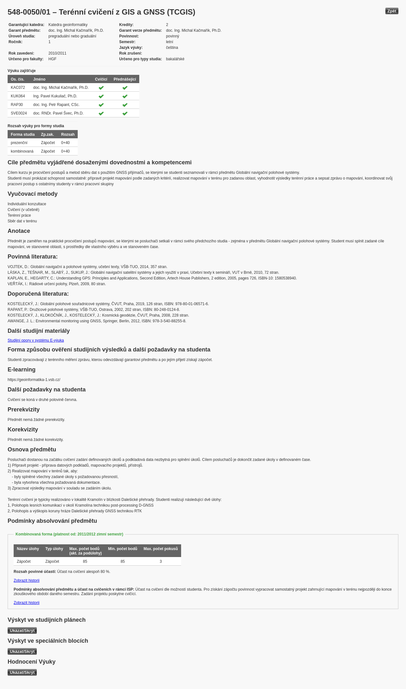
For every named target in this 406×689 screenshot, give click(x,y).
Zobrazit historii (26, 580)
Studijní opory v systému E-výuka (36, 340)
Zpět (392, 11)
